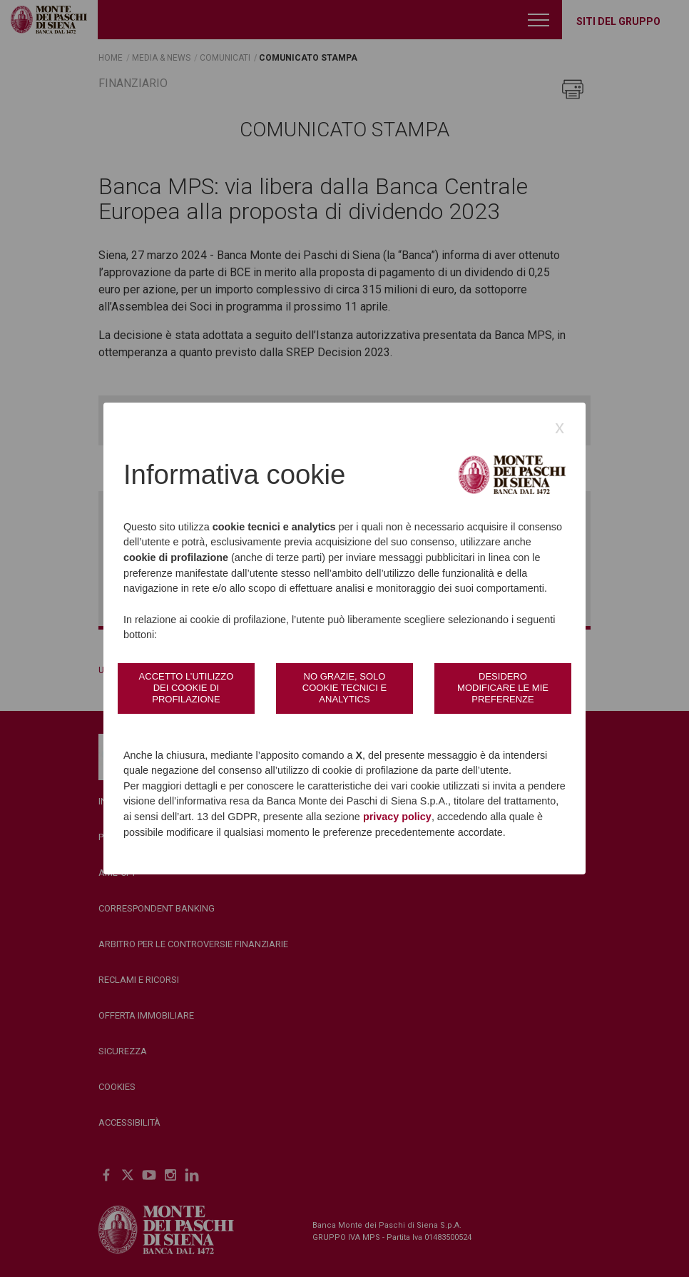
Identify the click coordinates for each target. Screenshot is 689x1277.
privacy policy (397, 816)
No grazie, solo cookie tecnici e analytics (344, 688)
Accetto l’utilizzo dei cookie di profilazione (186, 688)
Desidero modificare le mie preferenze (502, 688)
